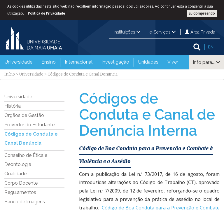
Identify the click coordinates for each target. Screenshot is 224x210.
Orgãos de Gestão (24, 115)
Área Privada (200, 32)
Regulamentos (20, 192)
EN (211, 47)
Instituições (127, 32)
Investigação (115, 62)
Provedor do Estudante (29, 124)
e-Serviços (163, 32)
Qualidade (15, 173)
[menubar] (91, 62)
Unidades (148, 62)
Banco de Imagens (24, 201)
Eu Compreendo (202, 13)
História (12, 106)
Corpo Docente (21, 183)
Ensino (48, 62)
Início (9, 74)
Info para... (206, 62)
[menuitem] (18, 62)
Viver (172, 62)
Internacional (78, 62)
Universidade (18, 62)
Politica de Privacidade (46, 13)
